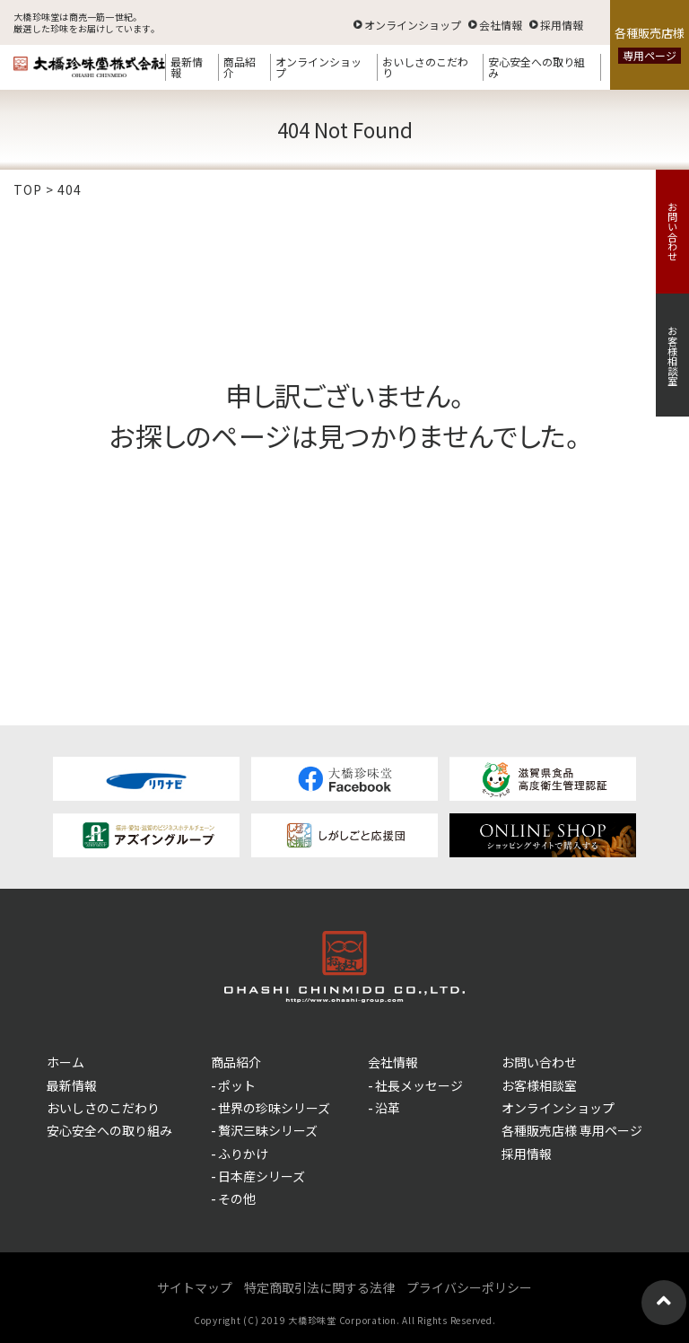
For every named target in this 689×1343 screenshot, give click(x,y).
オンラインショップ (412, 23)
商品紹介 (239, 67)
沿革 (387, 1108)
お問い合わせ (673, 231)
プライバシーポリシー (469, 1287)
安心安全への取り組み (536, 67)
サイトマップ (194, 1287)
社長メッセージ (419, 1085)
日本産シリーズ (261, 1176)
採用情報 (561, 23)
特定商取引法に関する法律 (319, 1287)
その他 (237, 1198)
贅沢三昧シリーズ (268, 1130)
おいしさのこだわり (425, 67)
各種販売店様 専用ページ (571, 1130)
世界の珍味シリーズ (274, 1108)
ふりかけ (243, 1154)
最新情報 (186, 67)
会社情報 (500, 23)
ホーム (65, 1062)
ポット (237, 1085)
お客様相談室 (673, 355)
